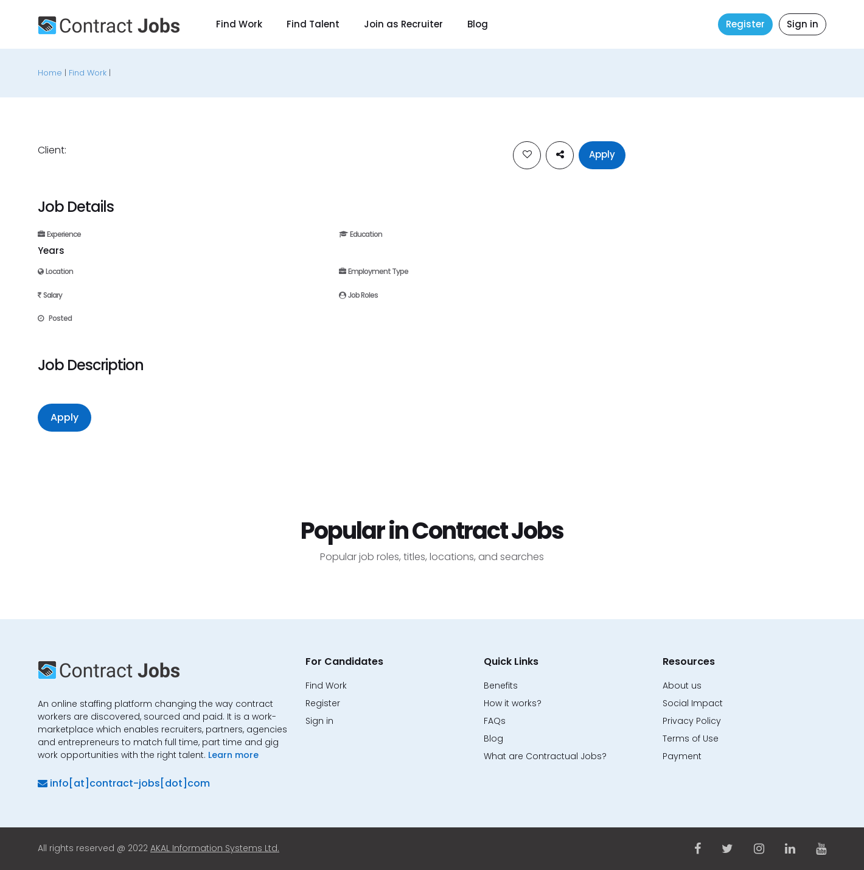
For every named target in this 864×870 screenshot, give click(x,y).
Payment (682, 756)
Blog (477, 24)
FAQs (495, 721)
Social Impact (693, 703)
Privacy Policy (692, 721)
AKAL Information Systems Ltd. (214, 848)
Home (50, 73)
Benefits (501, 685)
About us (682, 685)
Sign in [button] (802, 24)
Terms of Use (691, 738)
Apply (602, 154)
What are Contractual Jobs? (545, 756)
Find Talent (313, 24)
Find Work (239, 24)
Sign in (319, 721)
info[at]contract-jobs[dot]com (124, 783)
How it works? (513, 703)
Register (745, 24)
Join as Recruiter (403, 24)
